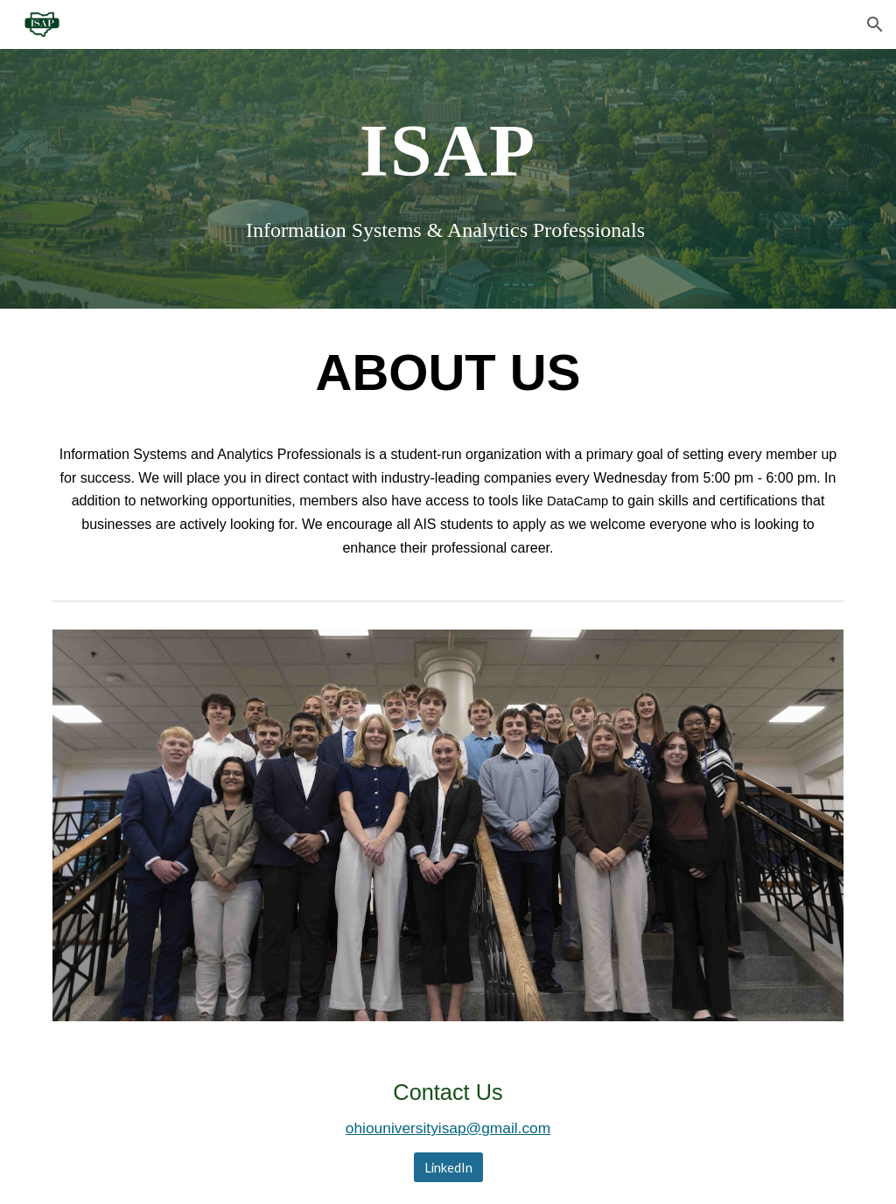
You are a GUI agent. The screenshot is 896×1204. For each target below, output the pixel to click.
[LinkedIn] (448, 1167)
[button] (875, 24)
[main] (447, 149)
